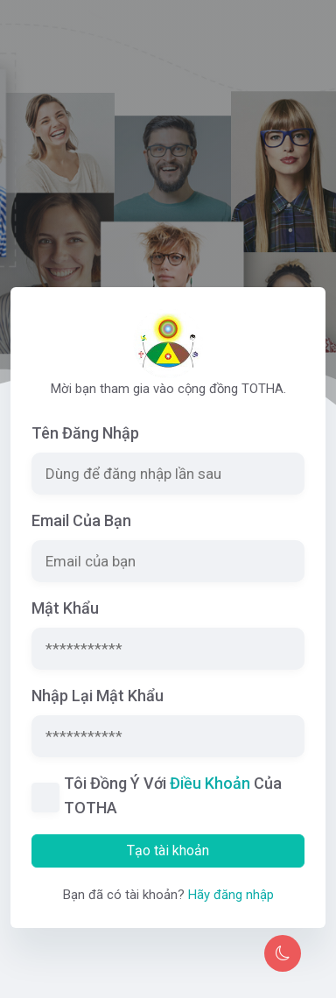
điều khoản (210, 783)
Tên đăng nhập (85, 433)
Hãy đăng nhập (231, 895)
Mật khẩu (65, 608)
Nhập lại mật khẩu (98, 695)
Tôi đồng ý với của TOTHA (173, 795)
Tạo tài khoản (168, 850)
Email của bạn (81, 520)
